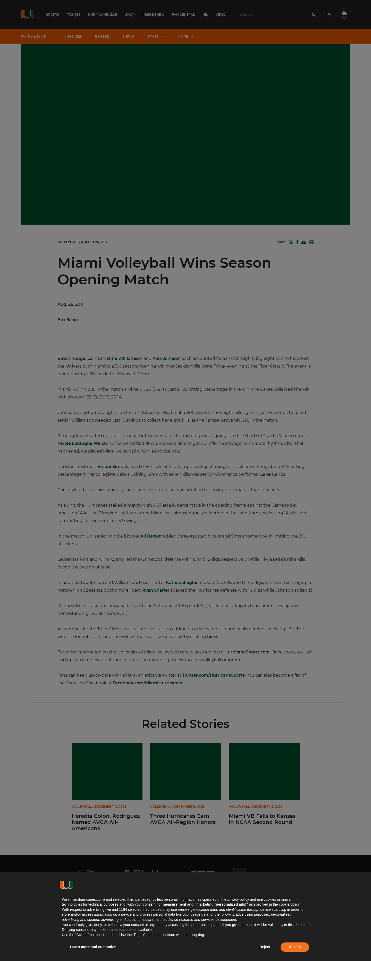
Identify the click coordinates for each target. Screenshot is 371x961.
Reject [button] (264, 947)
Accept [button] (295, 947)
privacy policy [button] (238, 899)
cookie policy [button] (289, 904)
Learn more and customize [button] (93, 947)
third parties (151, 909)
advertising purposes (252, 914)
